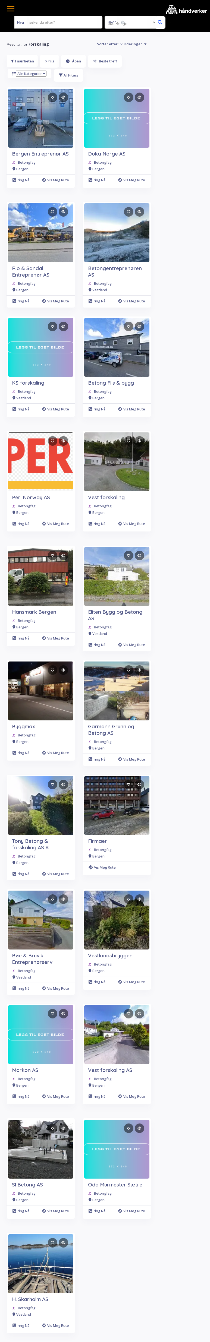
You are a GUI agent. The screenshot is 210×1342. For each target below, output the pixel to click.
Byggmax (23, 726)
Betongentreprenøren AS (115, 271)
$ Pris (49, 61)
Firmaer (97, 841)
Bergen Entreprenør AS (40, 153)
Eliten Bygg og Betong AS (115, 615)
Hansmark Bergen (34, 612)
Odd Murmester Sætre (115, 1184)
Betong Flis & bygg (111, 382)
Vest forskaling (106, 497)
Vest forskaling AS (110, 1070)
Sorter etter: (121, 44)
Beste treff (105, 61)
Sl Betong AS (27, 1184)
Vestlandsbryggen (110, 955)
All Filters (68, 75)
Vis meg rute (55, 180)
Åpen (73, 61)
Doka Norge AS (107, 153)
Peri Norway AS (31, 497)
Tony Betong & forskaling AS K (30, 844)
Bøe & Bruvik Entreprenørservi (33, 958)
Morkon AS (25, 1070)
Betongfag (27, 162)
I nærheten (22, 61)
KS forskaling (28, 382)
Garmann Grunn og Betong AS (111, 729)
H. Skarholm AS (30, 1299)
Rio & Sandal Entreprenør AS (30, 271)
